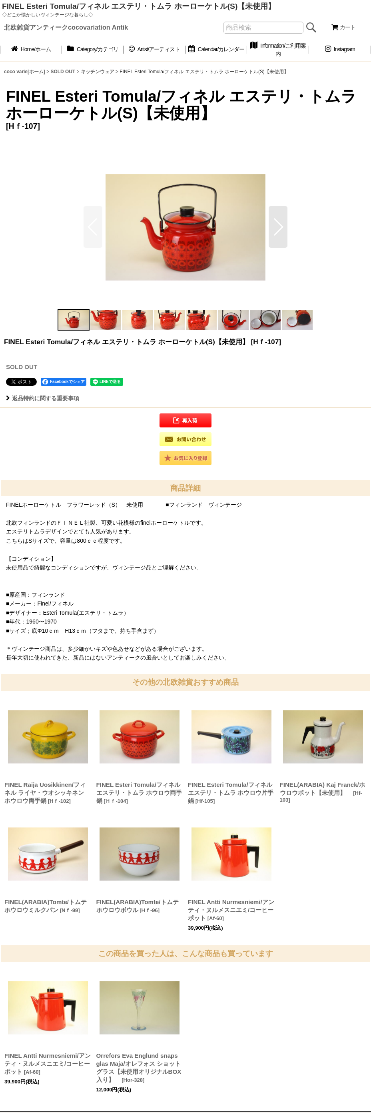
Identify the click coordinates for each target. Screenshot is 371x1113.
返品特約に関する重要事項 (42, 398)
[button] (278, 227)
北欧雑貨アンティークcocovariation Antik (66, 27)
